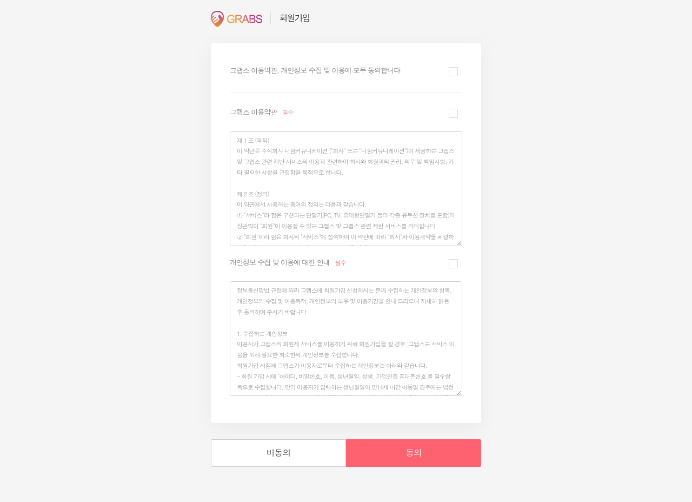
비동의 (279, 452)
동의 (413, 452)
